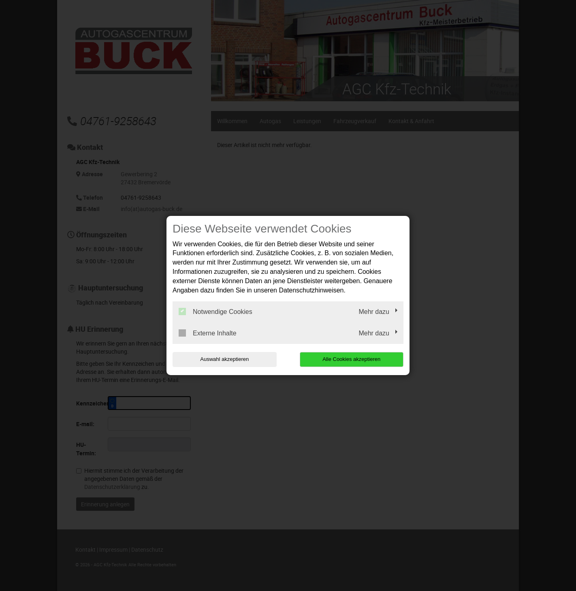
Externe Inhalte (208, 333)
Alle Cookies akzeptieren (351, 359)
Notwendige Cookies (215, 311)
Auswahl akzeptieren (224, 359)
